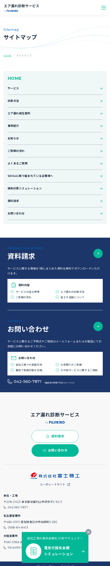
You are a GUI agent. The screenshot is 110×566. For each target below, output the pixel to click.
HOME (8, 55)
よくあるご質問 (18, 163)
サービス (13, 88)
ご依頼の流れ (16, 151)
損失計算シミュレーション (25, 188)
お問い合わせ (16, 213)
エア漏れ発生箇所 (19, 113)
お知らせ (13, 138)
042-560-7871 (28, 381)
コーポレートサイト (52, 484)
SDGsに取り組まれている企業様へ (30, 176)
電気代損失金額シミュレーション (58, 551)
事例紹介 (13, 126)
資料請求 (13, 201)
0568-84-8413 (18, 527)
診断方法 (13, 101)
